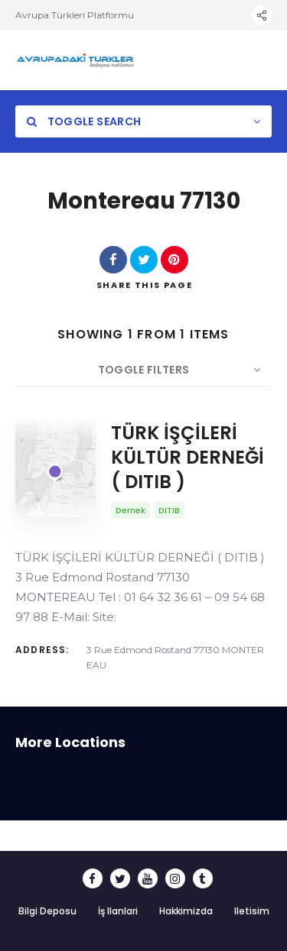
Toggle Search (84, 121)
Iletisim (251, 910)
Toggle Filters (144, 369)
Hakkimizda (186, 910)
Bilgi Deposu (47, 910)
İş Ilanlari (118, 910)
